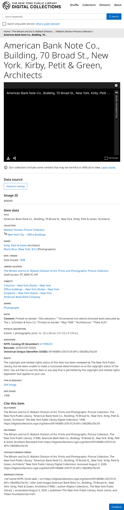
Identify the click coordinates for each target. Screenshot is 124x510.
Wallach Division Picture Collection (24, 230)
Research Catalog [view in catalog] (16, 186)
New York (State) (27, 285)
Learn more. (108, 167)
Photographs (11, 307)
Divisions (104, 5)
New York (45, 285)
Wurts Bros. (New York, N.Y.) (20, 249)
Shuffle (74, 5)
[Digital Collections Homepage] (32, 6)
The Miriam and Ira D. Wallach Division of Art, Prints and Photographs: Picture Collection (56, 271)
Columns (9, 285)
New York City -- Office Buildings (27, 234)
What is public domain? (48, 23)
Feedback (116, 506)
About (117, 5)
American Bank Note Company (22, 297)
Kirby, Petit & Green (15, 245)
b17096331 (46, 344)
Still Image (10, 384)
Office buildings (13, 289)
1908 (22, 260)
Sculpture (9, 293)
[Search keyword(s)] (55, 16)
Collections (89, 5)
